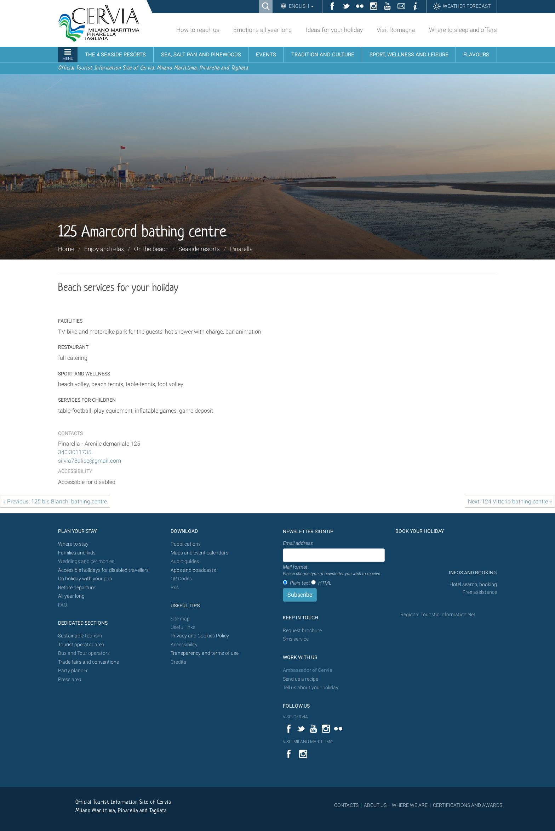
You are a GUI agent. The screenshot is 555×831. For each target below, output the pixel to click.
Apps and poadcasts (193, 570)
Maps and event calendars (199, 553)
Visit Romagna (396, 29)
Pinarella (241, 248)
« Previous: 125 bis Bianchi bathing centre (55, 501)
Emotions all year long (262, 29)
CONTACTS (346, 805)
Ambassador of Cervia (307, 670)
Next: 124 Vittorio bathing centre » (510, 501)
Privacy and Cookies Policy (200, 636)
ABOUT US (375, 805)
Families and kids (77, 553)
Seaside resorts (199, 248)
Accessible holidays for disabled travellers (103, 570)
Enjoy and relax (104, 248)
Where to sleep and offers (463, 29)
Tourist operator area (81, 645)
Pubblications (186, 544)
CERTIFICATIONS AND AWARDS (467, 805)
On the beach (151, 248)
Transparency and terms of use (205, 653)
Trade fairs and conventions (88, 662)
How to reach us (197, 29)
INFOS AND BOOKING (472, 573)
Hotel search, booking (473, 584)
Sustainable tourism (80, 636)
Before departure (76, 588)
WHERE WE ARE (410, 805)
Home (66, 248)
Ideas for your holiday (334, 29)
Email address (298, 543)
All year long (71, 596)
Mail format (332, 570)
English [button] (301, 6)
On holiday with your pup (85, 579)
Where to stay (73, 544)
